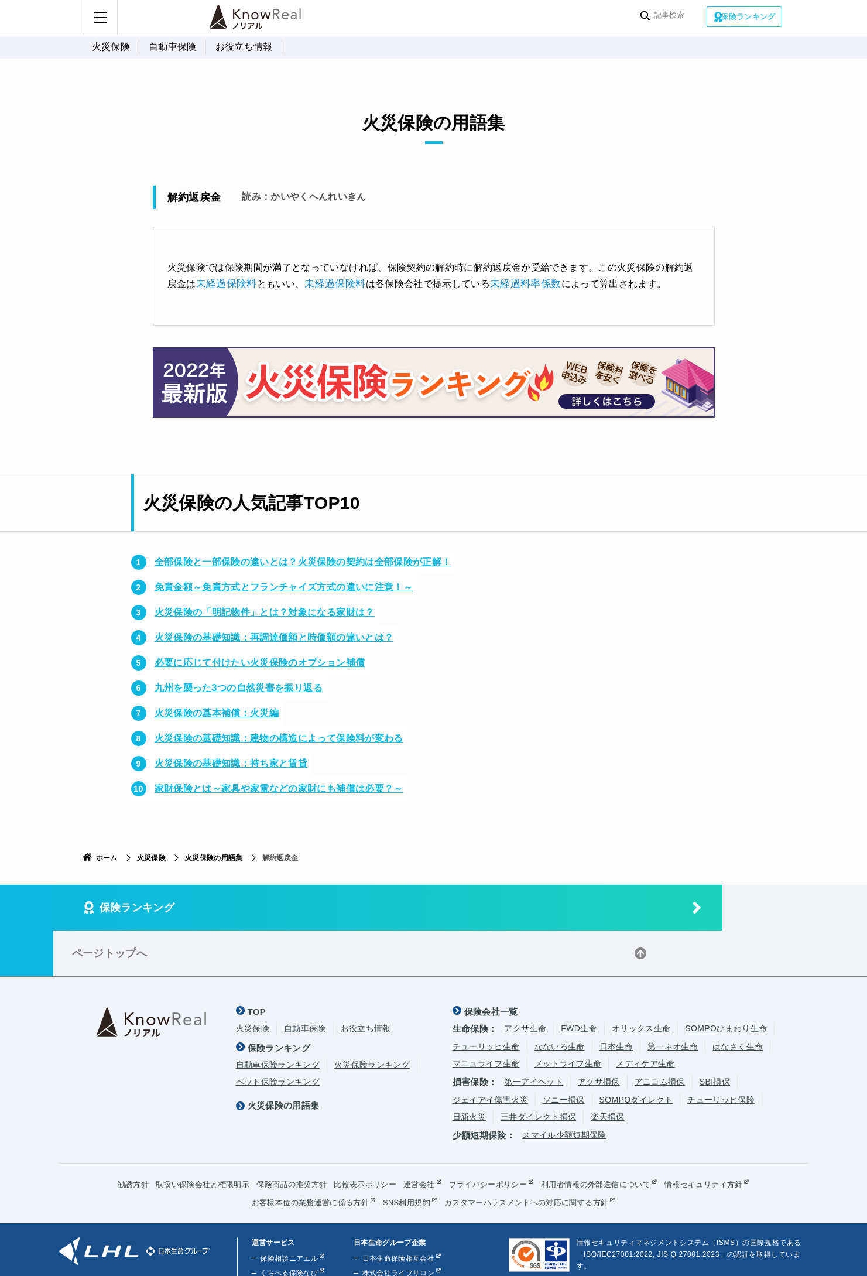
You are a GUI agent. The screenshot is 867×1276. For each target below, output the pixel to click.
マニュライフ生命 (486, 1016)
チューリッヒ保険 (721, 1052)
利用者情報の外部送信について (607, 1137)
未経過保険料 (224, 283)
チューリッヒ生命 (486, 999)
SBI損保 (715, 1034)
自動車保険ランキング (278, 1017)
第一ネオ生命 (672, 999)
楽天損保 (607, 1070)
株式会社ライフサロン (395, 1226)
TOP (257, 965)
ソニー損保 (564, 1052)
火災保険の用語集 (214, 857)
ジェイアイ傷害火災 (490, 1052)
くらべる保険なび (288, 1226)
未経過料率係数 (516, 283)
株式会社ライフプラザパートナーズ (417, 1255)
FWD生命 (579, 981)
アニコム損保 (660, 1034)
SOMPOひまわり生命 (726, 981)
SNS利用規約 (404, 1155)
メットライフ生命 (568, 1016)
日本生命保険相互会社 (395, 1211)
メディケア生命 (645, 1016)
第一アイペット (533, 1034)
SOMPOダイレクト (636, 1052)
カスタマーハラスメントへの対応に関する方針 (532, 1155)
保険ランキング (748, 16)
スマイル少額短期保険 (564, 1088)
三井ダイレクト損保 (538, 1070)
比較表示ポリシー (361, 1137)
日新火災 (469, 1070)
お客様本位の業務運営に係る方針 (302, 1155)
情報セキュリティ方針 (721, 1137)
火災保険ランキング (372, 1017)
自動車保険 (173, 47)
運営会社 (419, 1137)
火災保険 (111, 47)
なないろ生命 (559, 999)
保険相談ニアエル (288, 1211)
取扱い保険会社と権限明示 (187, 1137)
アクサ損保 (599, 1034)
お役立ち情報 (244, 47)
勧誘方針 (113, 1137)
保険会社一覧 (491, 965)
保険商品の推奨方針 (283, 1137)
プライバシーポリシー (492, 1137)
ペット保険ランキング (278, 1034)
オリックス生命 (641, 981)
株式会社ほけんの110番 (397, 1241)
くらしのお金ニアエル (295, 1241)
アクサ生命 (525, 981)
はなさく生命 (737, 999)
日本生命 (616, 999)
